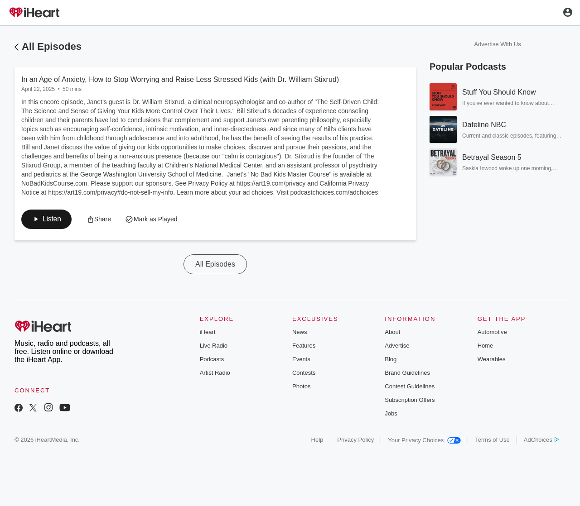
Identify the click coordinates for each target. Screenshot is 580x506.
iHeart (208, 332)
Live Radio (213, 346)
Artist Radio (215, 373)
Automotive (492, 332)
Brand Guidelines (407, 373)
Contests (303, 373)
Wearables (492, 360)
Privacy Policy (355, 440)
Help (317, 440)
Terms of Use (492, 440)
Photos (301, 387)
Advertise (397, 346)
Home (485, 346)
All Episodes (52, 46)
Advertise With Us (497, 44)
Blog (390, 360)
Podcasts (212, 360)
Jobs (391, 414)
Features (303, 346)
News (299, 332)
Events (301, 360)
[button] (100, 219)
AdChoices (541, 440)
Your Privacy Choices (424, 441)
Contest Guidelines (410, 387)
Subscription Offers (410, 400)
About (392, 332)
